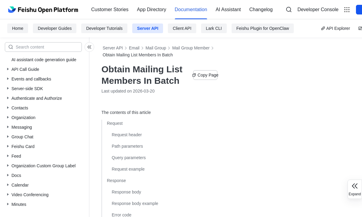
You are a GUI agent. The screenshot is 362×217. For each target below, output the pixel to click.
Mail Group (156, 48)
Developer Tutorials (104, 28)
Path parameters (127, 146)
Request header (127, 134)
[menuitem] (110, 9)
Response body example (135, 203)
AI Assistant (228, 9)
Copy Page (205, 75)
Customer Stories (110, 9)
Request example (128, 169)
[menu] (182, 9)
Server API (147, 28)
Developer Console (317, 9)
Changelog (261, 9)
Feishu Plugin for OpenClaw (262, 28)
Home (17, 28)
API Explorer (335, 28)
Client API (182, 28)
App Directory (151, 9)
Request (115, 123)
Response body (126, 192)
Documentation (191, 9)
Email (134, 48)
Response (116, 180)
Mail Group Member (191, 48)
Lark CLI (214, 28)
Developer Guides (55, 28)
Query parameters (129, 157)
